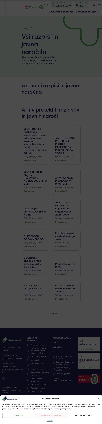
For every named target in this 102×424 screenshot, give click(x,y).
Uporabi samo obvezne (51, 415)
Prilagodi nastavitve (83, 415)
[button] (98, 399)
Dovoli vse (18, 415)
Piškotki (49, 421)
